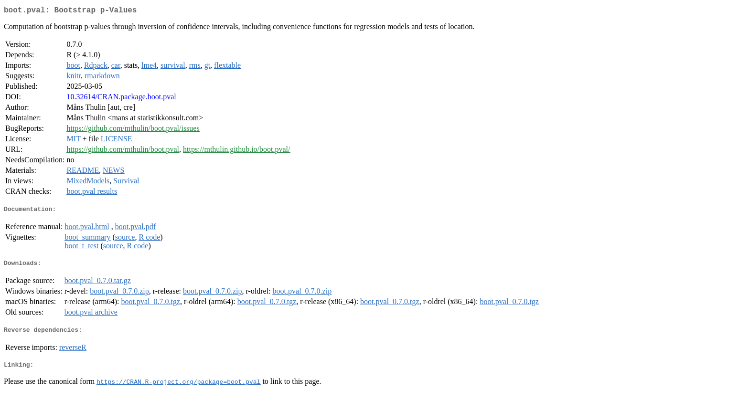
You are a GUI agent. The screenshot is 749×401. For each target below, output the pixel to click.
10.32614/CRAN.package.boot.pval (121, 99)
